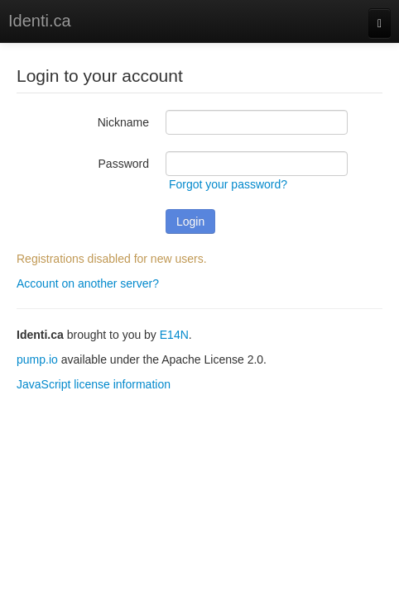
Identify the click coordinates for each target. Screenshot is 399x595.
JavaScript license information (94, 384)
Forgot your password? (228, 184)
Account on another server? (88, 283)
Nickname (123, 122)
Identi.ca (39, 21)
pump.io (37, 359)
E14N (174, 334)
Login (190, 221)
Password (124, 163)
